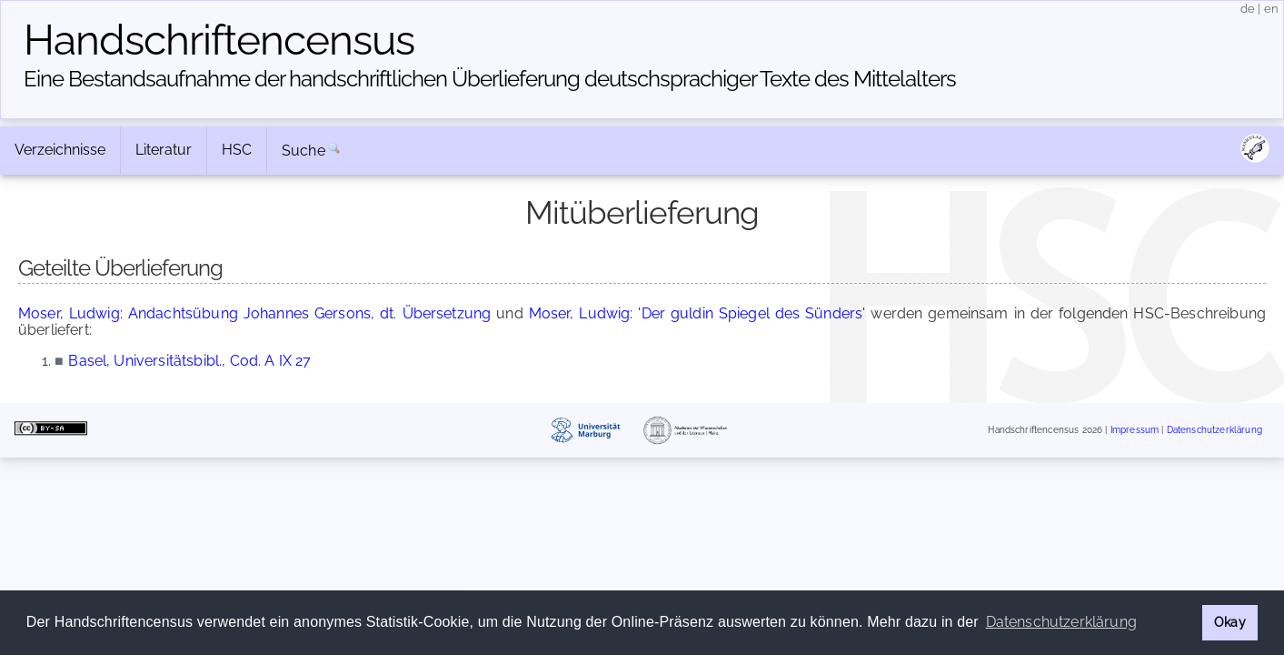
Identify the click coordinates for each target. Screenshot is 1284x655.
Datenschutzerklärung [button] (1061, 621)
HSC (237, 149)
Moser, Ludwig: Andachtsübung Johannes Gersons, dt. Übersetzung (254, 313)
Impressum (1134, 430)
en (1271, 8)
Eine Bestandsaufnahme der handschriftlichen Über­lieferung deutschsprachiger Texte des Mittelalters (490, 79)
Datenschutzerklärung (1214, 430)
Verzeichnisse (60, 149)
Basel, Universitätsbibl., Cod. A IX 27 (189, 360)
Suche (303, 150)
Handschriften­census (219, 40)
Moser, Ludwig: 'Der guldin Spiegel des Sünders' (697, 313)
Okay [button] (1230, 622)
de (1247, 8)
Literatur (163, 149)
